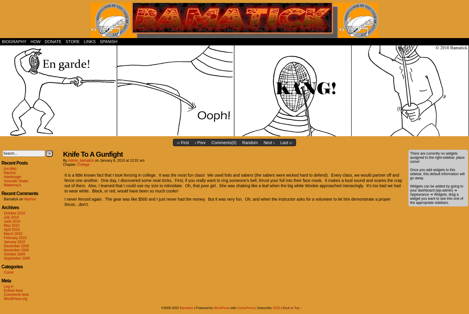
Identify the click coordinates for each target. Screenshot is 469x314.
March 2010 (13, 234)
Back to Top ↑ (292, 308)
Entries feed (13, 291)
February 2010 (15, 238)
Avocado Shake (16, 181)
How (35, 41)
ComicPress (245, 308)
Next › (269, 142)
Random (250, 142)
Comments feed (16, 295)
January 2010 (14, 242)
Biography (14, 41)
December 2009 (16, 246)
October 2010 (14, 213)
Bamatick (186, 308)
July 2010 (11, 217)
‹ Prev (200, 142)
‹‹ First (183, 142)
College (83, 165)
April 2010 (12, 230)
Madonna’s (12, 185)
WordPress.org (15, 299)
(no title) (10, 169)
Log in (8, 286)
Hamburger (12, 177)
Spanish (108, 41)
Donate (53, 41)
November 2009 (16, 250)
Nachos (10, 173)
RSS (276, 308)
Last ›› (286, 142)
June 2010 (12, 221)
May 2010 (11, 225)
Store (73, 41)
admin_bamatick (81, 160)
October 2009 (14, 254)
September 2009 (17, 258)
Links (90, 41)
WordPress (222, 308)
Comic (9, 272)
